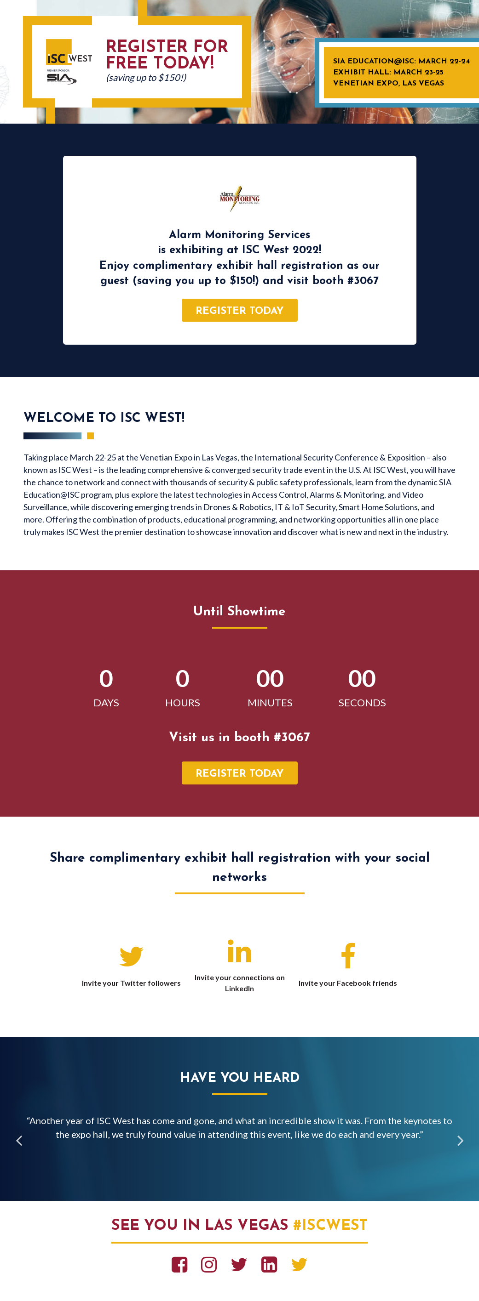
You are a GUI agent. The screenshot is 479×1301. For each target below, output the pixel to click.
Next (460, 1141)
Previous (19, 1141)
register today (240, 311)
